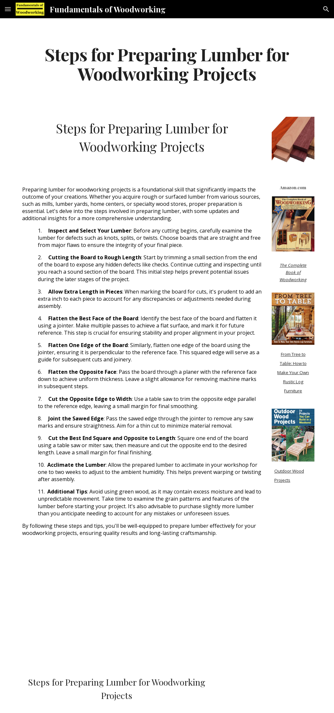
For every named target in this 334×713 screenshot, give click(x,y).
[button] (8, 9)
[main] (167, 63)
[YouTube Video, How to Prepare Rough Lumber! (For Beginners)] (204, 611)
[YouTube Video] (79, 611)
